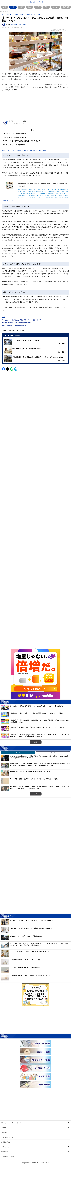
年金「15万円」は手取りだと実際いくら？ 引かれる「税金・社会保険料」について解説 (34, 778)
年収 (12, 7)
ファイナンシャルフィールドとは (11, 1122)
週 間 (18, 752)
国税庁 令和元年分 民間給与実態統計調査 (15, 325)
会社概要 (4, 1127)
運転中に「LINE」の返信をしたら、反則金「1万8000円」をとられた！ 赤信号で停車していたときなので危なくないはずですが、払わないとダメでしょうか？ (39, 756)
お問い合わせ (5, 1146)
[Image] (35, 2)
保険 (46, 7)
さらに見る (36, 742)
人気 (4, 7)
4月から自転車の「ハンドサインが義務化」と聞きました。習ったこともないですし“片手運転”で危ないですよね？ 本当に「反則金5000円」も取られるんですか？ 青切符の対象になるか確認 (40, 764)
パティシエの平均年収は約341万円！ (16, 137)
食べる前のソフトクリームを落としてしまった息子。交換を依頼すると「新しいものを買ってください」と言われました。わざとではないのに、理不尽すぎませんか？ (39, 787)
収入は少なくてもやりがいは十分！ (15, 144)
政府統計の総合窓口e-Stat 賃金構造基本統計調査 (16, 322)
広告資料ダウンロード (7, 1156)
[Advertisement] (35, 105)
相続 (21, 7)
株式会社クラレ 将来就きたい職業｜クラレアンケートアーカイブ (21, 320)
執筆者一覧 (4, 1151)
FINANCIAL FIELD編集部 (18, 24)
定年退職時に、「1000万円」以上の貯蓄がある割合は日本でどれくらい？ (30, 771)
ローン (55, 7)
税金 (29, 7)
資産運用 (66, 7)
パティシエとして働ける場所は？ (14, 133)
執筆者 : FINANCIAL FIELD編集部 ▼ (18, 121)
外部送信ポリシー (6, 1142)
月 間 (53, 752)
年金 (37, 7)
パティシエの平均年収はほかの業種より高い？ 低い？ (21, 141)
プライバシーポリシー (7, 1137)
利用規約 (4, 1132)
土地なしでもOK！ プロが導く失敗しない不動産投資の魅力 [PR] (21, 14)
